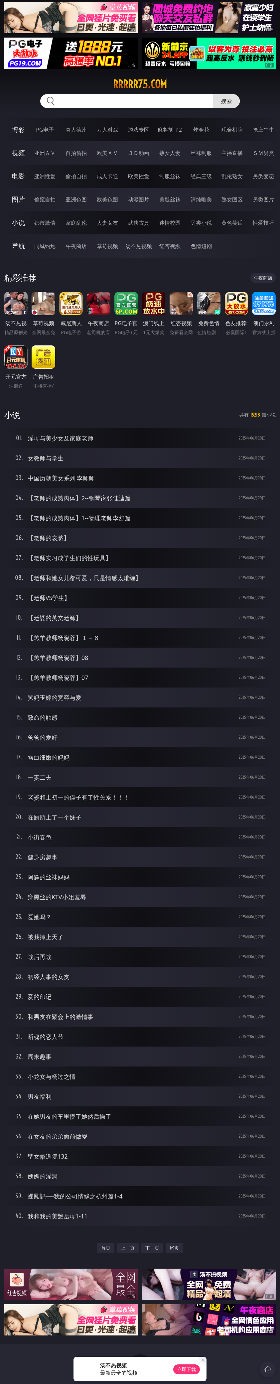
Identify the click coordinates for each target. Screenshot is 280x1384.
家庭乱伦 (76, 222)
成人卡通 (107, 176)
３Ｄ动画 (138, 153)
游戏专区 (138, 129)
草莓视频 (107, 246)
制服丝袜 (170, 176)
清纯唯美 (201, 199)
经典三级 (201, 176)
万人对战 (107, 129)
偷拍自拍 (76, 176)
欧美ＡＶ (107, 153)
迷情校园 (170, 222)
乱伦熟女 (232, 176)
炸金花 (201, 129)
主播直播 (232, 153)
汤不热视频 (138, 246)
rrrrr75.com (140, 84)
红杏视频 (170, 246)
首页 (105, 1248)
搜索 (226, 101)
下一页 (152, 1248)
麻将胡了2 (170, 129)
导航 (18, 245)
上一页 (128, 1248)
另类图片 (263, 199)
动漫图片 (138, 199)
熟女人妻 (170, 153)
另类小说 (201, 222)
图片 (18, 199)
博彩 (18, 129)
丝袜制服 (201, 153)
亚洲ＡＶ (45, 153)
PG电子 (45, 129)
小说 (18, 222)
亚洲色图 (76, 199)
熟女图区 (232, 199)
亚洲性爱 (45, 176)
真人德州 (76, 129)
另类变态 (263, 176)
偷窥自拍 (45, 199)
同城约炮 (45, 246)
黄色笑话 (232, 222)
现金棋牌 (232, 129)
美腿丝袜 (170, 199)
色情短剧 (201, 246)
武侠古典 (138, 222)
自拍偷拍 (76, 153)
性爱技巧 (263, 222)
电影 (18, 176)
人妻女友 (107, 222)
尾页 (174, 1248)
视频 (18, 152)
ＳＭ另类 (263, 153)
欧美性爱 (138, 176)
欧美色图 (107, 199)
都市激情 (45, 222)
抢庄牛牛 (263, 129)
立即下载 (186, 1369)
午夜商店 (76, 246)
